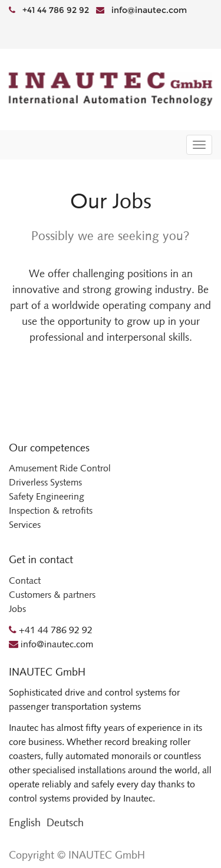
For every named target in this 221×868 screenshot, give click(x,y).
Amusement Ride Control (60, 468)
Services (25, 524)
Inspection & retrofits (51, 510)
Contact (25, 580)
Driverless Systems (45, 482)
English (25, 822)
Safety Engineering (46, 496)
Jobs (17, 608)
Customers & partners (52, 594)
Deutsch (65, 822)
